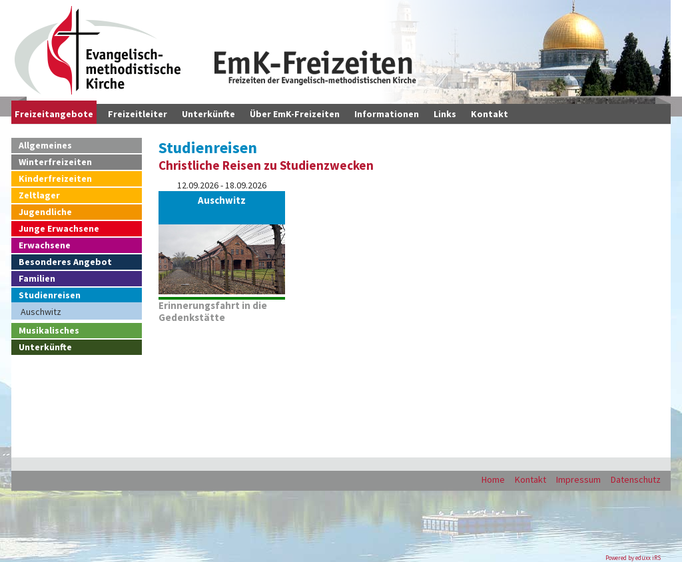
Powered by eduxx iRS (633, 557)
